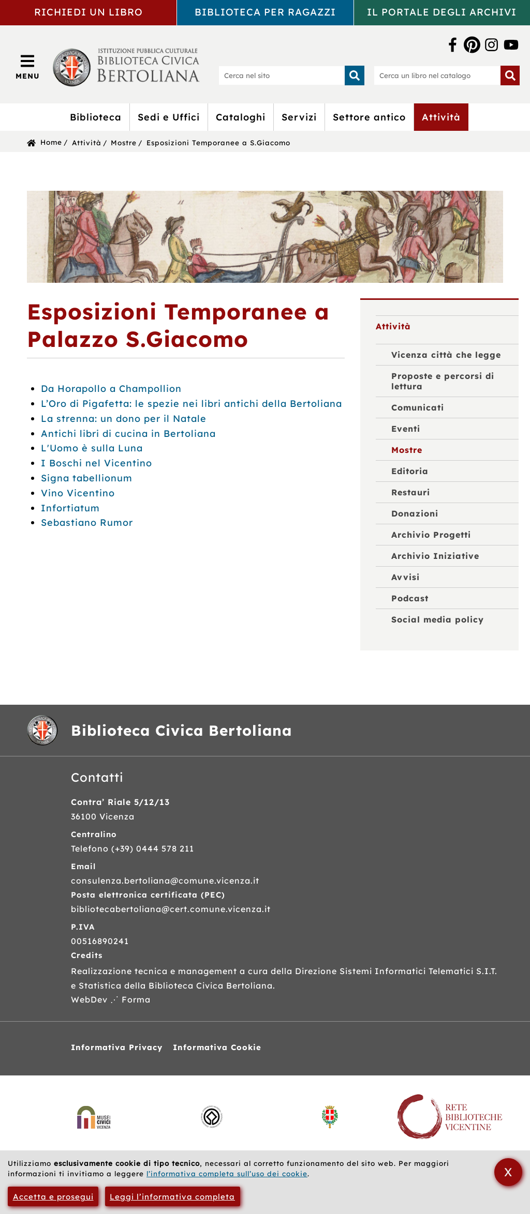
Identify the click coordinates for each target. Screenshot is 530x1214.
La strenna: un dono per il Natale (124, 418)
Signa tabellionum (86, 478)
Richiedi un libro (88, 12)
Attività (441, 117)
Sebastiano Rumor (87, 522)
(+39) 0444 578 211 (152, 848)
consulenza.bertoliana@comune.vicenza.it (165, 880)
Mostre (124, 142)
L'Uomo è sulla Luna (92, 448)
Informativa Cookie (217, 1047)
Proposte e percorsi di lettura (442, 381)
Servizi (299, 117)
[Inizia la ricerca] (354, 75)
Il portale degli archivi (442, 12)
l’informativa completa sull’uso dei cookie (226, 1173)
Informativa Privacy (117, 1047)
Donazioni (414, 513)
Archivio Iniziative (435, 556)
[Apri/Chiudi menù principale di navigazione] (28, 67)
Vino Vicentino (78, 493)
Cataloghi (241, 117)
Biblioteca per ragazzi (265, 12)
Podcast (410, 598)
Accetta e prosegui (53, 1197)
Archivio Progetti (431, 534)
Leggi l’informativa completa (172, 1197)
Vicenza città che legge (446, 355)
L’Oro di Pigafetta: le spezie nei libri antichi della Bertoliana (191, 403)
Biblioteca (96, 117)
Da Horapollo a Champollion (111, 388)
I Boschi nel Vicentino (96, 463)
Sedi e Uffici (169, 117)
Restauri (410, 492)
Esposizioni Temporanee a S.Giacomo (218, 142)
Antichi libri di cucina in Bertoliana (128, 433)
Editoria (410, 471)
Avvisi (405, 577)
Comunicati (417, 407)
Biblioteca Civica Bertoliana (181, 730)
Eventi (405, 428)
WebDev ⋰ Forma (111, 999)
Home (51, 142)
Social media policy (437, 619)
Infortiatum (70, 508)
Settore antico (369, 117)
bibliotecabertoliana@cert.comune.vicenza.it (171, 909)
